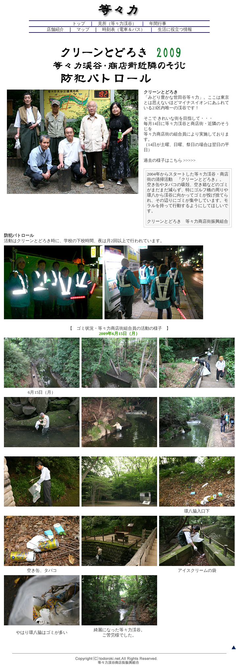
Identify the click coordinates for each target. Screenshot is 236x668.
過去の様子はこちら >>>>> (170, 160)
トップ (78, 23)
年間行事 (157, 23)
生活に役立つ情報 (175, 29)
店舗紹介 (55, 29)
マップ (83, 29)
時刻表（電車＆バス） (123, 29)
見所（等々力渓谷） (117, 23)
